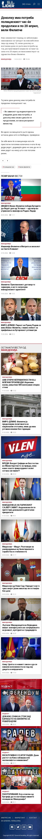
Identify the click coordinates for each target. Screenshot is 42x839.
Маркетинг (20, 818)
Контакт (33, 818)
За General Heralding (11, 821)
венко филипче (25, 167)
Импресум (6, 818)
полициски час (9, 167)
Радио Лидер (8, 4)
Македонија (6, 59)
